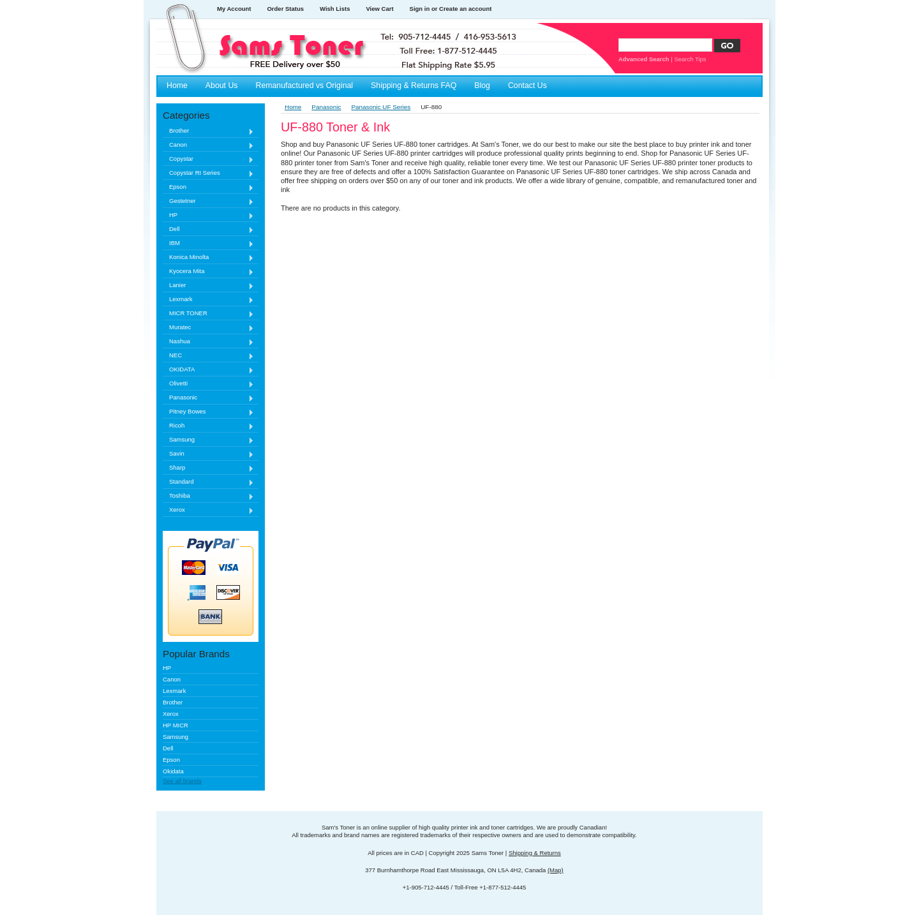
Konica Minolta (208, 257)
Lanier (208, 285)
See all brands (182, 780)
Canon (208, 145)
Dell (208, 229)
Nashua (208, 342)
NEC (208, 356)
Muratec (208, 328)
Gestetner (208, 201)
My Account (234, 8)
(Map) (556, 870)
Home (293, 106)
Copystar (208, 159)
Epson (208, 187)
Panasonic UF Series (380, 106)
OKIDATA (208, 370)
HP (208, 215)
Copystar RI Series (208, 173)
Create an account (465, 8)
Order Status (285, 8)
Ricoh (208, 426)
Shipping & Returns (535, 852)
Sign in (420, 8)
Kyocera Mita (208, 271)
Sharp (208, 468)
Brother (208, 131)
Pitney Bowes (208, 412)
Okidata (173, 771)
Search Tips (690, 59)
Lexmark (208, 299)
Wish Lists (335, 8)
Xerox (208, 510)
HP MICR (175, 725)
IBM (208, 243)
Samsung (208, 440)
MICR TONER (208, 313)
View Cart (379, 8)
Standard (208, 482)
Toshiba (208, 496)
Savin (208, 454)
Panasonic (208, 398)
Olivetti (208, 384)
